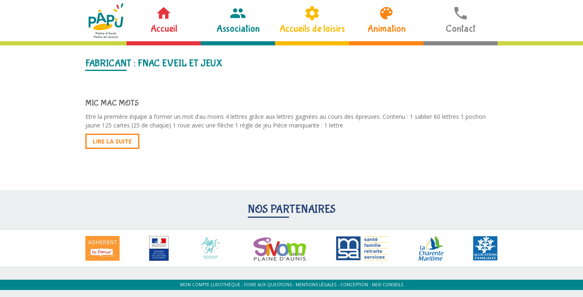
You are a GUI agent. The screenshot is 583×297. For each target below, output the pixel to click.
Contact (460, 28)
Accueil (163, 28)
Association (238, 28)
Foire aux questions (268, 285)
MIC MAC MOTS (112, 103)
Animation (386, 28)
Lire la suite (112, 141)
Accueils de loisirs (312, 28)
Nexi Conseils (387, 285)
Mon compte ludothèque (210, 285)
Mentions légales (316, 285)
